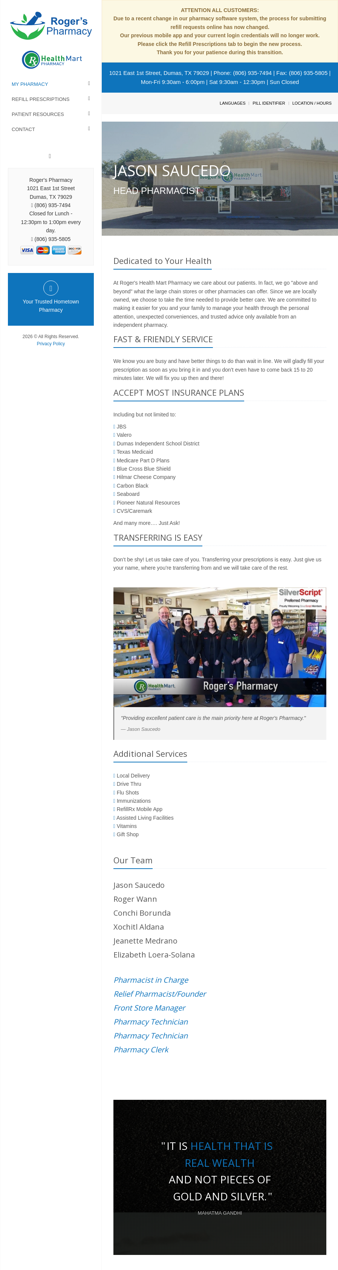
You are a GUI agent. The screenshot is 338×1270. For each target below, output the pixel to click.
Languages (232, 103)
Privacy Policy (51, 343)
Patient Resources (38, 114)
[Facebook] (50, 156)
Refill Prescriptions (40, 99)
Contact (23, 129)
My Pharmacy (30, 84)
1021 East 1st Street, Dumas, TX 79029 (159, 73)
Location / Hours (312, 103)
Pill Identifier (268, 103)
